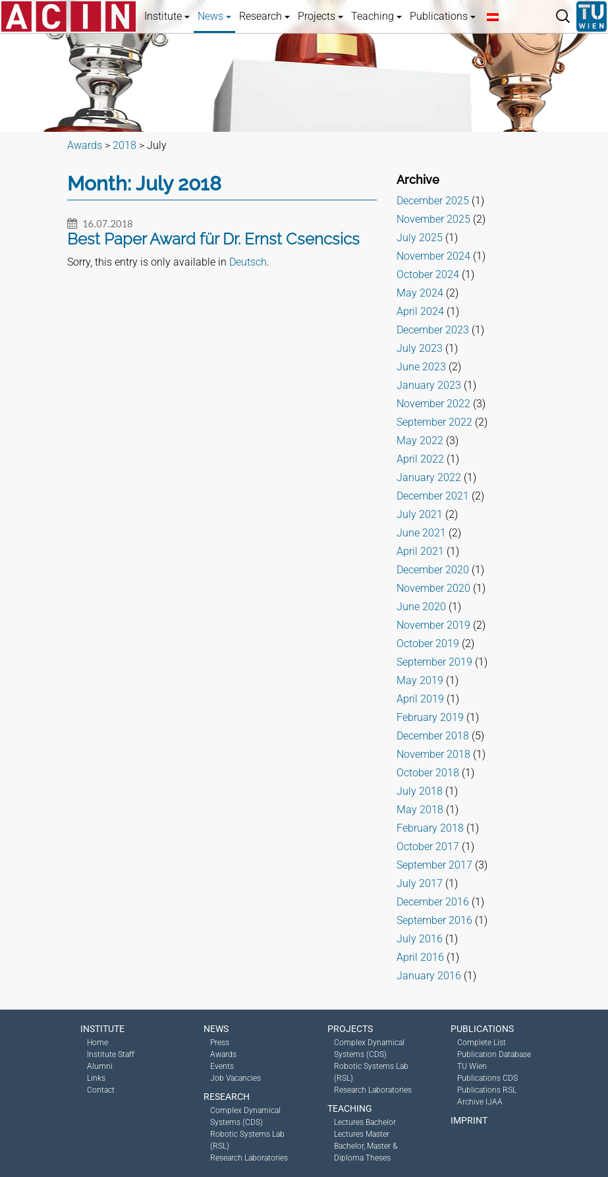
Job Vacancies (235, 1078)
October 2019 (428, 643)
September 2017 (434, 865)
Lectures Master (361, 1134)
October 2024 (428, 274)
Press (219, 1042)
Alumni (100, 1066)
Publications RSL (486, 1090)
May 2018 (420, 809)
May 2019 (420, 680)
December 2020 (433, 569)
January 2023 (429, 385)
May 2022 (420, 440)
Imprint (469, 1120)
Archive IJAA (480, 1101)
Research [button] (264, 16)
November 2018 (433, 754)
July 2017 (420, 883)
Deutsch (248, 262)
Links (96, 1078)
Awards (223, 1054)
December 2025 (433, 200)
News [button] (214, 16)
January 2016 (429, 975)
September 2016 (434, 920)
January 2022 (429, 477)
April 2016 (420, 957)
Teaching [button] (376, 16)
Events (222, 1066)
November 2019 (433, 625)
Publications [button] (443, 16)
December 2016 (433, 902)
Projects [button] (320, 16)
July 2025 (420, 237)
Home (97, 1042)
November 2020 (433, 588)
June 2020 (421, 606)
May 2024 (420, 293)
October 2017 (428, 846)
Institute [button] (167, 16)
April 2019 (420, 699)
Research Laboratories (249, 1158)
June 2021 (421, 533)
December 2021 (433, 496)
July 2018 (420, 791)
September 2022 (434, 422)
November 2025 (433, 219)
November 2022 (433, 403)
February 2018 (430, 828)
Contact (101, 1090)
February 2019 (430, 717)
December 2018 (433, 736)
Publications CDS (487, 1078)
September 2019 (434, 662)
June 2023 (421, 366)
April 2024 (420, 311)
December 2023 (433, 330)
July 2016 (420, 939)
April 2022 (420, 459)
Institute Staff (110, 1054)
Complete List (481, 1042)
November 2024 (433, 256)
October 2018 (428, 772)
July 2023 (420, 348)
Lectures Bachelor (365, 1122)
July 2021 (420, 514)
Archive (418, 180)
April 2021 (420, 551)
